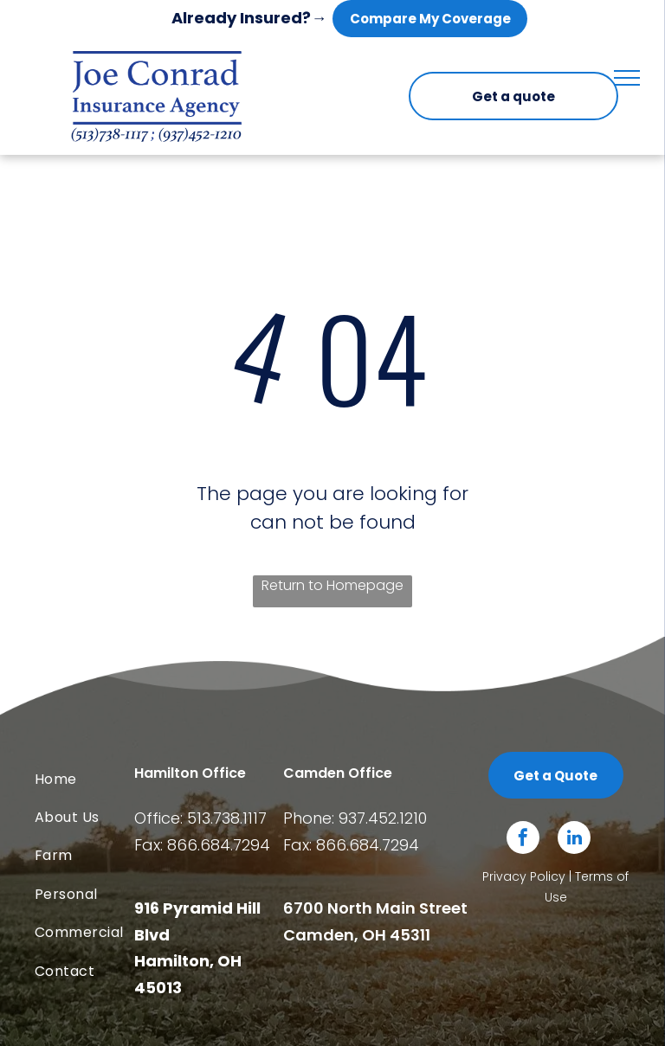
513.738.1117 (227, 818)
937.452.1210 (383, 818)
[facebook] (523, 839)
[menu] (626, 77)
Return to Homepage (332, 585)
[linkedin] (574, 839)
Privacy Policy (523, 876)
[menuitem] (105, 779)
